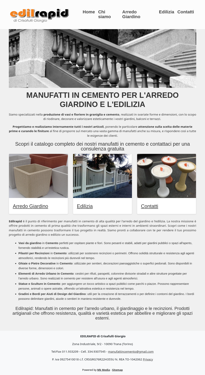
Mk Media (103, 370)
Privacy (148, 359)
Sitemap (117, 370)
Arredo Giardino (131, 14)
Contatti (185, 11)
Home (89, 11)
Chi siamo (104, 14)
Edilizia (166, 11)
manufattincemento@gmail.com (131, 351)
